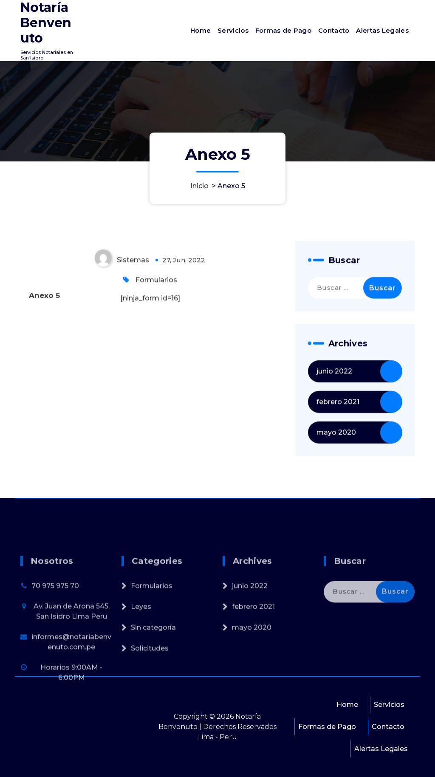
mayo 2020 (336, 441)
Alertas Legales (382, 30)
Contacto (333, 30)
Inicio (199, 186)
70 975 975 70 (55, 624)
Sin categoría (153, 666)
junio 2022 (334, 380)
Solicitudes (150, 687)
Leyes (141, 645)
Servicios (233, 30)
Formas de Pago (283, 30)
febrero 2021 (337, 411)
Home (200, 30)
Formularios (156, 289)
